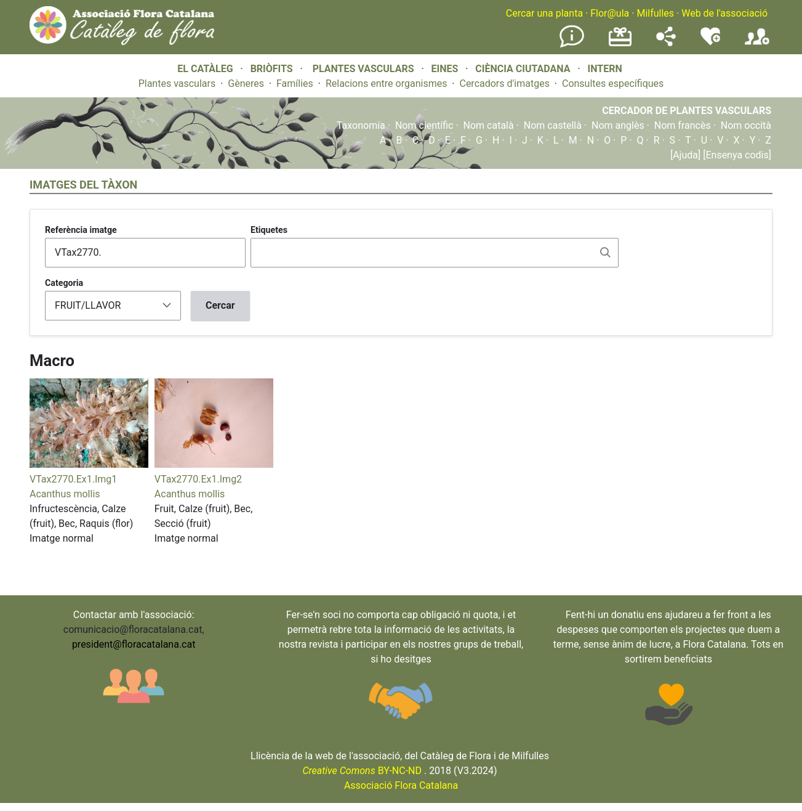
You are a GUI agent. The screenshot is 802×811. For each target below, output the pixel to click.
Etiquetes (269, 230)
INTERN (604, 69)
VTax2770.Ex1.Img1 (73, 479)
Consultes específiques (613, 83)
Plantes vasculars (177, 83)
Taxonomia (361, 125)
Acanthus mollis (65, 494)
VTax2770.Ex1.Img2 (198, 479)
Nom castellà (553, 125)
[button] (89, 464)
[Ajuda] (685, 155)
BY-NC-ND (362, 770)
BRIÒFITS (273, 69)
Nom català (488, 125)
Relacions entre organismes (386, 83)
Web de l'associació (724, 13)
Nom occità (746, 125)
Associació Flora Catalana (401, 785)
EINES (444, 69)
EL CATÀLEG (205, 69)
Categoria (64, 283)
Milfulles (655, 13)
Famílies (294, 83)
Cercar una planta (544, 13)
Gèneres (246, 83)
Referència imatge (81, 230)
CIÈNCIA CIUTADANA (522, 69)
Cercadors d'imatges (504, 83)
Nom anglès (617, 125)
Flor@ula (609, 13)
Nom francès (682, 125)
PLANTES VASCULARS (363, 69)
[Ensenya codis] (735, 155)
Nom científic (424, 125)
